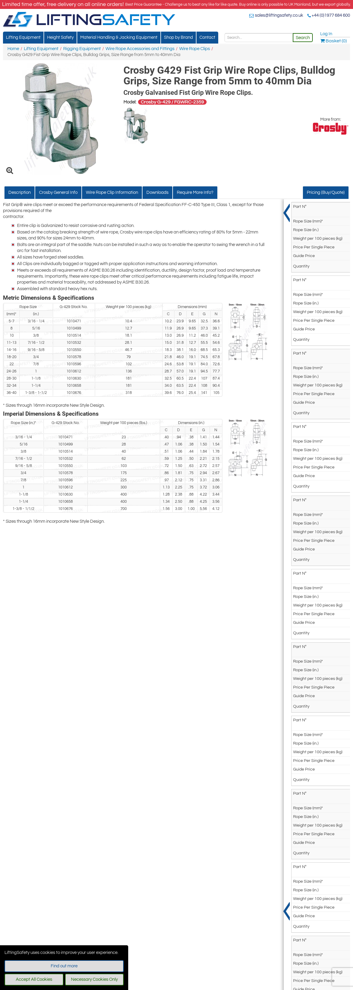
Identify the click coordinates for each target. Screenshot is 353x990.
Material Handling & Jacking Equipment (118, 37)
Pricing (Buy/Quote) (326, 192)
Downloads (157, 192)
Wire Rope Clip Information (112, 192)
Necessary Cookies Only (94, 979)
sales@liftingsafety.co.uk (279, 15)
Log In (326, 34)
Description (19, 192)
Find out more (64, 966)
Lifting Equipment (23, 37)
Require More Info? (195, 192)
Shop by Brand (178, 37)
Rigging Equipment (82, 49)
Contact (207, 37)
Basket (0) (333, 40)
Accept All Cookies (34, 979)
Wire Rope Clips (194, 49)
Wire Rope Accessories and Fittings (140, 49)
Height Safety (60, 37)
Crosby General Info (58, 192)
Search (303, 37)
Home (13, 49)
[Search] (259, 37)
